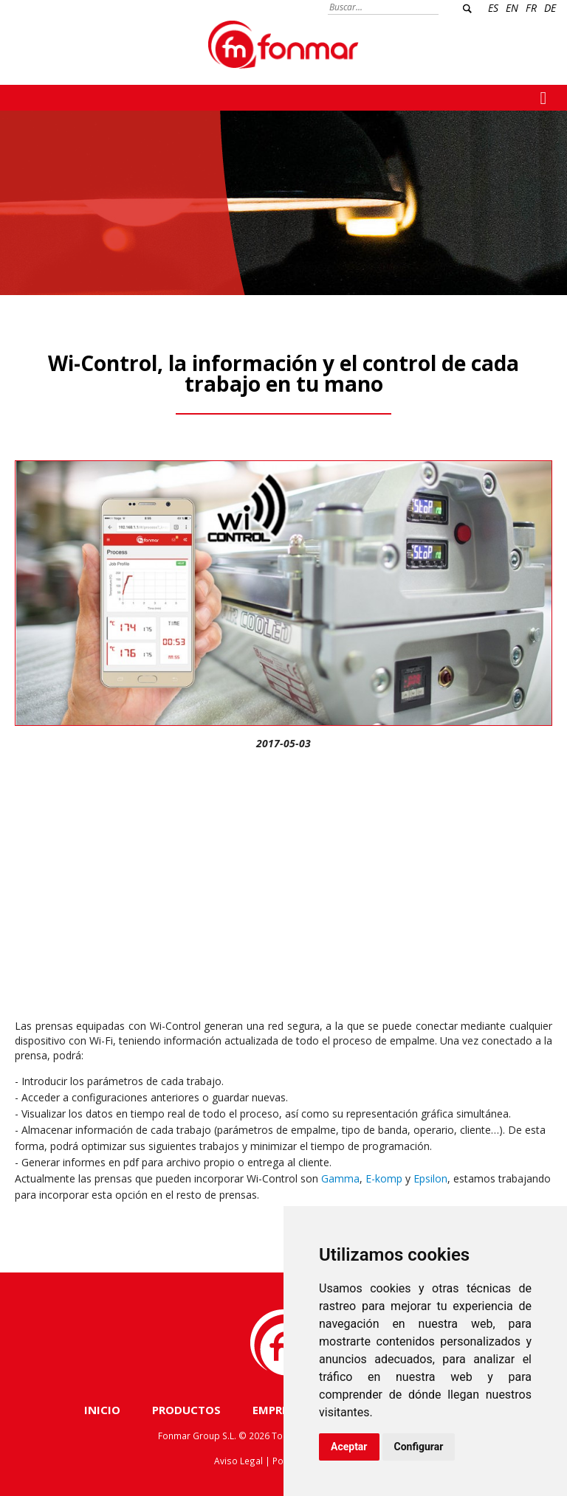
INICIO (102, 1409)
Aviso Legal (238, 1460)
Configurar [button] (419, 1446)
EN (512, 8)
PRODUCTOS (186, 1409)
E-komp (383, 1178)
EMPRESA (277, 1409)
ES (493, 8)
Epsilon (430, 1178)
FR (531, 8)
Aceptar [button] (349, 1446)
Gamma (340, 1178)
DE (550, 8)
